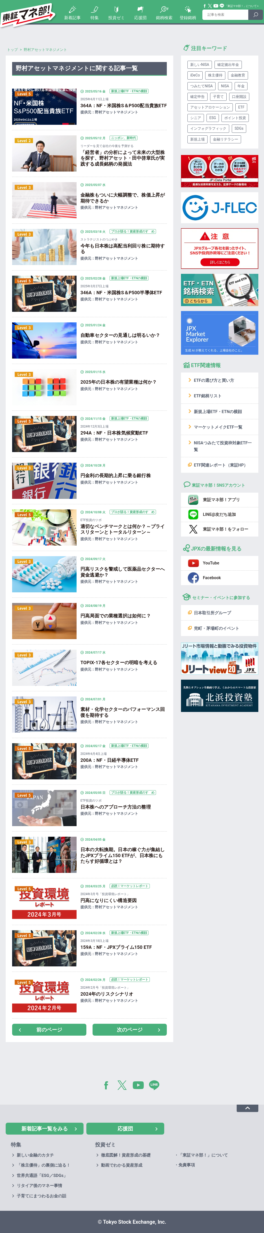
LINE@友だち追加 (219, 514)
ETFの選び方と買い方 (214, 380)
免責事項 (186, 1164)
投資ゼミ (116, 17)
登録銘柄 (188, 17)
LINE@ (155, 1086)
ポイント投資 (235, 118)
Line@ (222, 6)
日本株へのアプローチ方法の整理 (115, 807)
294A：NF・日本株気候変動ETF (114, 433)
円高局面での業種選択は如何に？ (115, 615)
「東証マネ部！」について (241, 6)
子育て (218, 97)
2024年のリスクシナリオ (107, 994)
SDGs (239, 128)
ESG (212, 118)
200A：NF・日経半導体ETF (109, 760)
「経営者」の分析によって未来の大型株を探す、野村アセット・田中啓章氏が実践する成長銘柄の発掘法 (122, 158)
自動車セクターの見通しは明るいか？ (120, 335)
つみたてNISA (201, 86)
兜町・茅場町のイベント (216, 628)
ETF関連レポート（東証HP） (221, 465)
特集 (94, 17)
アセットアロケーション (210, 107)
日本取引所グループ (212, 612)
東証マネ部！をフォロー (225, 529)
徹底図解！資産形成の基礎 (126, 1155)
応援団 (140, 17)
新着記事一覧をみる (44, 1129)
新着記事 (72, 17)
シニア (195, 118)
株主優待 (215, 75)
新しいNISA (199, 65)
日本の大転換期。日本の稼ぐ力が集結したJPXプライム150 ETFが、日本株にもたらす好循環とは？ (122, 855)
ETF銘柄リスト (208, 395)
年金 (241, 86)
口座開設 (239, 97)
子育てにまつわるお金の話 (41, 1195)
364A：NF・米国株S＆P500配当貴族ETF (123, 105)
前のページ (49, 1030)
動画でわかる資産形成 (121, 1165)
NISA (225, 86)
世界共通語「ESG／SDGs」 (42, 1175)
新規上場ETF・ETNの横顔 (218, 411)
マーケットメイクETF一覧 (218, 427)
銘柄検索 (164, 17)
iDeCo (195, 75)
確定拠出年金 (228, 65)
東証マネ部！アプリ (221, 499)
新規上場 (197, 139)
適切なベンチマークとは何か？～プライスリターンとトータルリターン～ (122, 529)
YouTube (216, 6)
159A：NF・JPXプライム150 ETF (116, 947)
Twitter (210, 6)
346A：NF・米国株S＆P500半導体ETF (121, 292)
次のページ (130, 1030)
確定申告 (197, 97)
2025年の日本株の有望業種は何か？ (118, 382)
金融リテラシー (225, 139)
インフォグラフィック (208, 128)
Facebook (205, 6)
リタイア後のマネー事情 (39, 1185)
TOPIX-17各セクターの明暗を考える (118, 662)
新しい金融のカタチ (35, 1155)
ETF (241, 107)
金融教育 (238, 75)
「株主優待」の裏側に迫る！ (43, 1165)
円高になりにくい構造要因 (108, 900)
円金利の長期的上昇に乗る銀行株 (115, 475)
